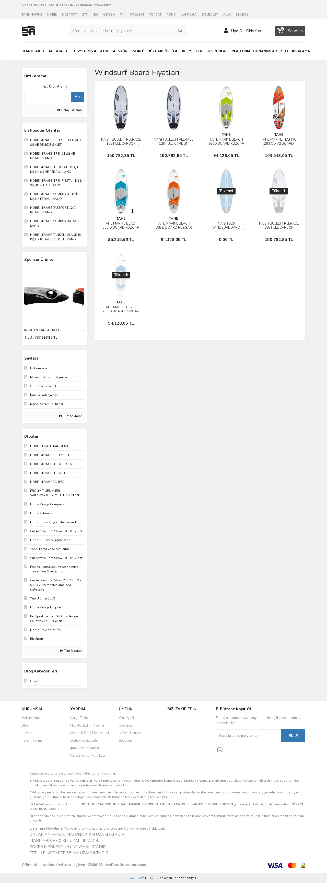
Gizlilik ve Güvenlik (84, 740)
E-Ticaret (153, 878)
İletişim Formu (32, 740)
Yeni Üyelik (127, 718)
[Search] (128, 30)
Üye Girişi (126, 725)
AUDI (227, 15)
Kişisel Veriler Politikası (87, 755)
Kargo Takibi (79, 718)
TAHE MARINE (32, 15)
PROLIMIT (137, 15)
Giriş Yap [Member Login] (253, 30)
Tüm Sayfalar (70, 416)
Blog (25, 725)
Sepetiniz (125, 740)
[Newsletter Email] (248, 735)
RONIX (171, 15)
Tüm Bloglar (71, 651)
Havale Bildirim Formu (87, 725)
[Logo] (28, 31)
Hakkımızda (30, 718)
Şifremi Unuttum (131, 733)
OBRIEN (109, 15)
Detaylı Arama (69, 110)
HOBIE (52, 15)
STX (85, 15)
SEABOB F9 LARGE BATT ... (54, 330)
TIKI (122, 15)
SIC (95, 15)
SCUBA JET (210, 15)
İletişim (27, 733)
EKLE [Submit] (293, 735)
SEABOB (242, 15)
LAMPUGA (189, 15)
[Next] (83, 303)
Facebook (184, 720)
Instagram (184, 730)
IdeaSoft (137, 878)
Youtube (184, 741)
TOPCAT (155, 15)
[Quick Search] (45, 96)
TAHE (226, 134)
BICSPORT (69, 15)
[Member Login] (226, 31)
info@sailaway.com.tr (95, 5)
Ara (77, 96)
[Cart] (290, 31)
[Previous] (25, 303)
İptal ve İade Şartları (85, 748)
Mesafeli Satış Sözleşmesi (89, 733)
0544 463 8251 (66, 5)
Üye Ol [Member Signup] (237, 30)
